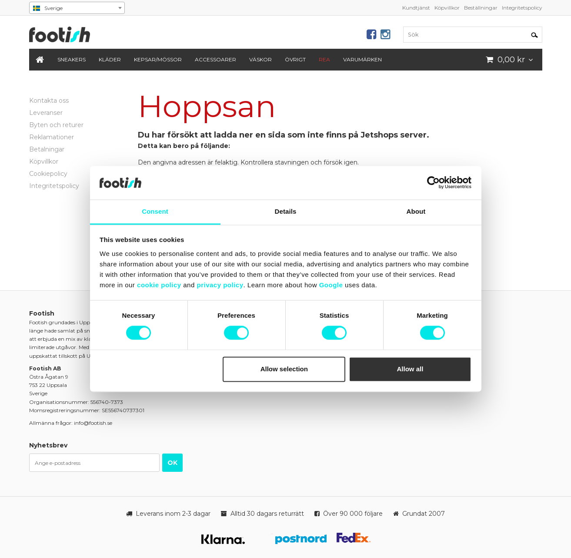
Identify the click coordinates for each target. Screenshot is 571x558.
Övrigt (295, 59)
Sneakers (71, 59)
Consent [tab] (155, 211)
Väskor (260, 59)
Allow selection (284, 369)
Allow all (410, 369)
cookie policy (159, 285)
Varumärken (362, 59)
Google (331, 285)
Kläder (110, 59)
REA (324, 59)
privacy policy (220, 285)
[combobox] (77, 8)
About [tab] (416, 211)
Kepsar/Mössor (158, 59)
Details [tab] (286, 211)
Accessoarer (215, 59)
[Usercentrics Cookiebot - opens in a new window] (433, 182)
